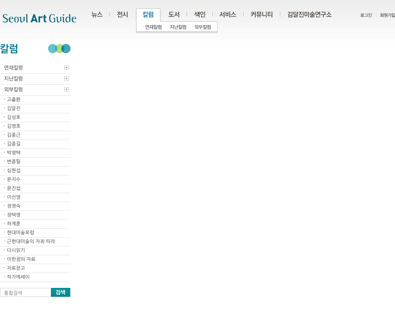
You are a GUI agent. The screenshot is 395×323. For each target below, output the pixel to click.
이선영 (14, 197)
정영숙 (14, 206)
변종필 (14, 161)
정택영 (14, 215)
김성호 (14, 117)
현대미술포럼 (20, 232)
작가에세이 (18, 277)
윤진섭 (14, 188)
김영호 (14, 126)
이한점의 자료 (21, 259)
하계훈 (14, 223)
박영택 (14, 152)
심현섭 (14, 170)
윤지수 (14, 179)
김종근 (14, 135)
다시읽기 (16, 250)
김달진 (14, 108)
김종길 (14, 144)
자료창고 (16, 268)
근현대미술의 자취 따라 (31, 241)
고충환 (14, 99)
